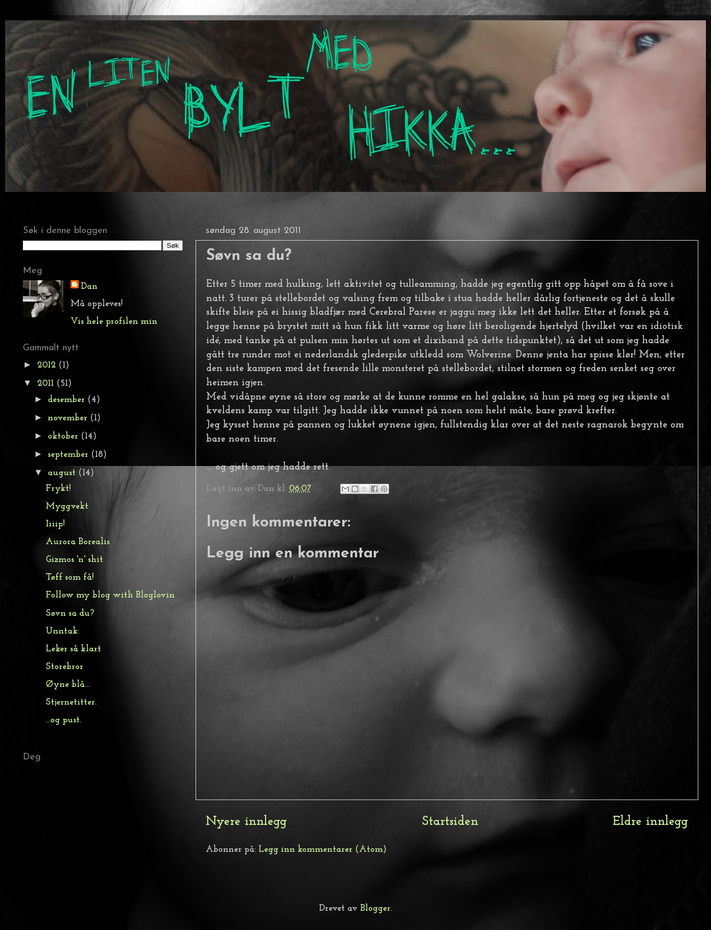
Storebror (64, 667)
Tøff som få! (69, 577)
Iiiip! (55, 524)
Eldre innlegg (650, 821)
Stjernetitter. (71, 702)
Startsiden (450, 821)
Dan (89, 286)
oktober (64, 436)
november (69, 418)
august (63, 473)
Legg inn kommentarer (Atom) (322, 849)
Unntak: (62, 631)
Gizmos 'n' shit (74, 559)
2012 (47, 365)
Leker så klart (73, 649)
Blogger (375, 908)
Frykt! (58, 488)
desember (67, 400)
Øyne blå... (67, 684)
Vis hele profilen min (114, 321)
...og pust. (63, 720)
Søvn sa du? (70, 613)
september (69, 454)
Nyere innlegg (246, 821)
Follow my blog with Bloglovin (110, 595)
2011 (46, 383)
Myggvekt (67, 506)
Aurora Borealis (78, 542)
